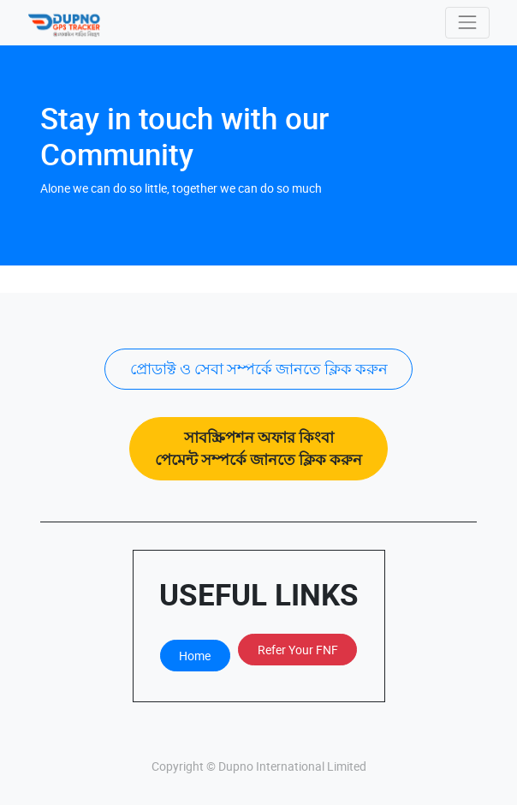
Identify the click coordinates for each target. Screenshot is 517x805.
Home (195, 655)
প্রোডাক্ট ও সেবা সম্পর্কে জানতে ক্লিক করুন (259, 369)
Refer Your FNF (298, 649)
